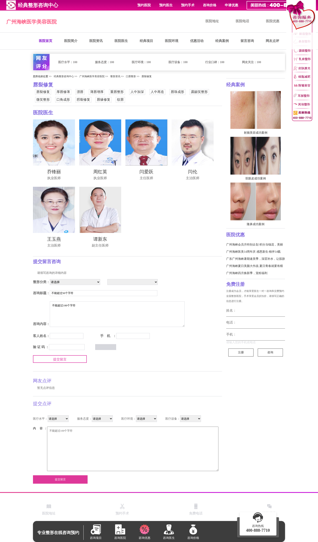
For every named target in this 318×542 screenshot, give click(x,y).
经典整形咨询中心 (64, 76)
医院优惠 (272, 21)
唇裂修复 (147, 76)
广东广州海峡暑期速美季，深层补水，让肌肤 (255, 258)
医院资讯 (96, 41)
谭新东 (100, 239)
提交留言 (60, 359)
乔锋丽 (54, 171)
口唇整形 (131, 76)
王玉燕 (54, 239)
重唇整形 (117, 92)
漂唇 (80, 92)
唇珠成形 (177, 92)
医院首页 (45, 41)
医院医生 (121, 41)
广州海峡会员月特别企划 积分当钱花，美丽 (254, 244)
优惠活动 (197, 41)
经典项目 (146, 41)
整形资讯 (115, 76)
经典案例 (222, 41)
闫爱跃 (146, 171)
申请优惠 (231, 5)
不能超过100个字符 (117, 314)
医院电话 (242, 21)
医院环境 (171, 41)
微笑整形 (43, 99)
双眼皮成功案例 (255, 178)
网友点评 (272, 41)
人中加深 (137, 92)
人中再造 (157, 92)
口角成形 (63, 99)
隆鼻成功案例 (255, 224)
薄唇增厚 (97, 92)
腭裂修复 (83, 99)
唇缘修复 (103, 99)
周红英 (100, 171)
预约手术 (187, 5)
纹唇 (120, 99)
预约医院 (144, 5)
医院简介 (71, 41)
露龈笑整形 (199, 92)
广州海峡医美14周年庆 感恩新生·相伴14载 (253, 251)
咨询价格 (209, 5)
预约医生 (166, 5)
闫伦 (192, 171)
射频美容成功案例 (255, 132)
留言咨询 (247, 41)
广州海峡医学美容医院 (31, 22)
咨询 (270, 352)
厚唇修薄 (63, 92)
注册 (241, 352)
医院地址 (212, 21)
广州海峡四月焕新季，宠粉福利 (246, 273)
